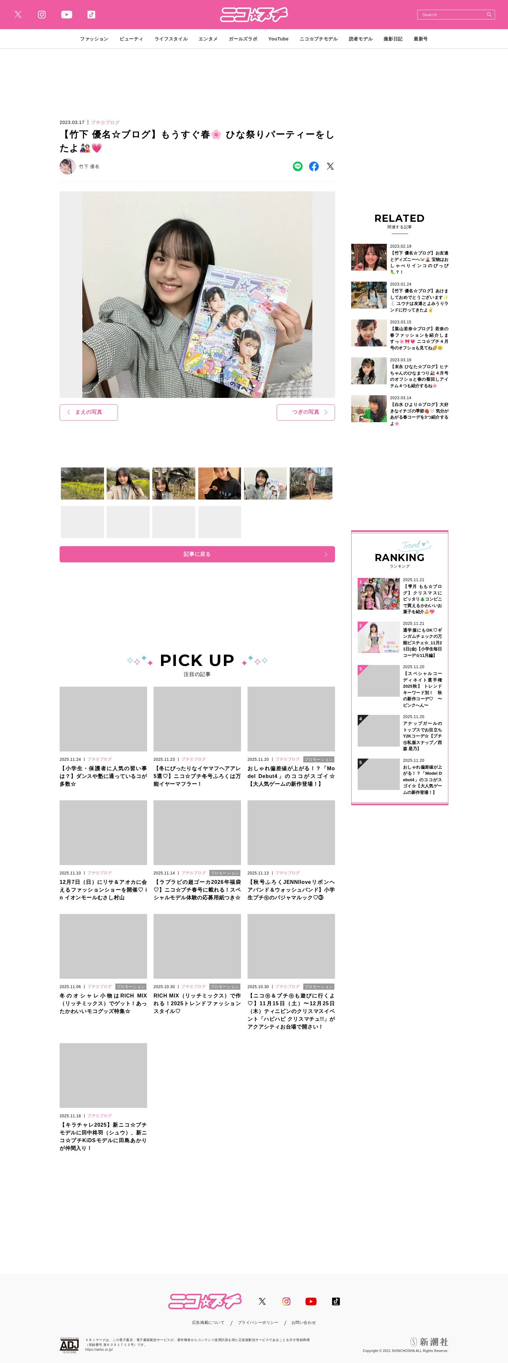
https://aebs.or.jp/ (99, 1349)
